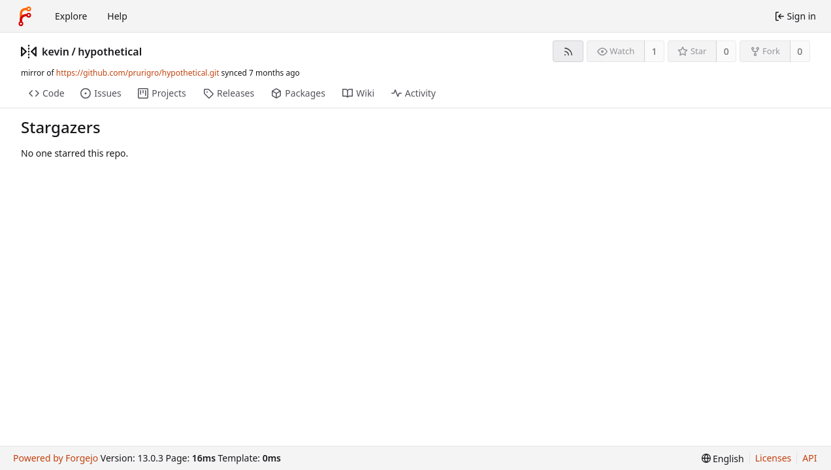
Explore (71, 16)
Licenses (773, 458)
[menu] (723, 458)
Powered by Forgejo (55, 458)
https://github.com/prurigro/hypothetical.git (138, 72)
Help (117, 16)
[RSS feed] (568, 51)
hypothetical (110, 51)
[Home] (25, 16)
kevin (55, 51)
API (809, 458)
